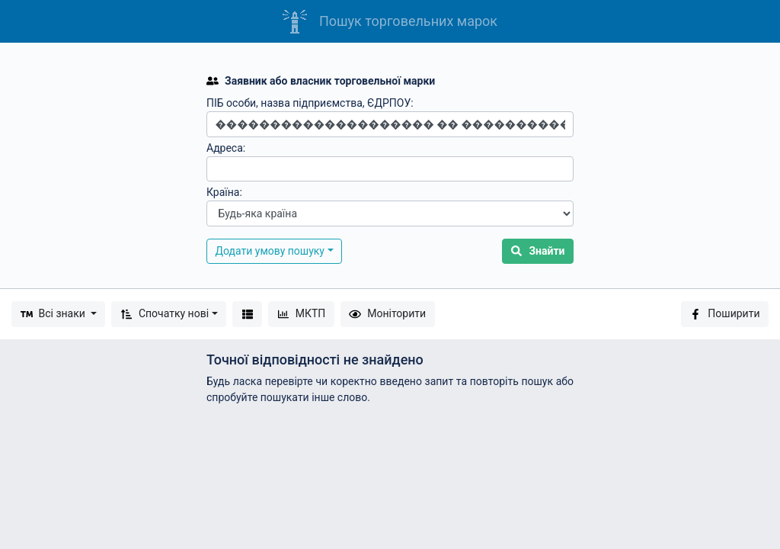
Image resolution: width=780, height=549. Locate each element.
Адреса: (225, 148)
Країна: (224, 192)
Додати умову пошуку (270, 251)
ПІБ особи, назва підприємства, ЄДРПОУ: (310, 103)
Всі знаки (54, 313)
